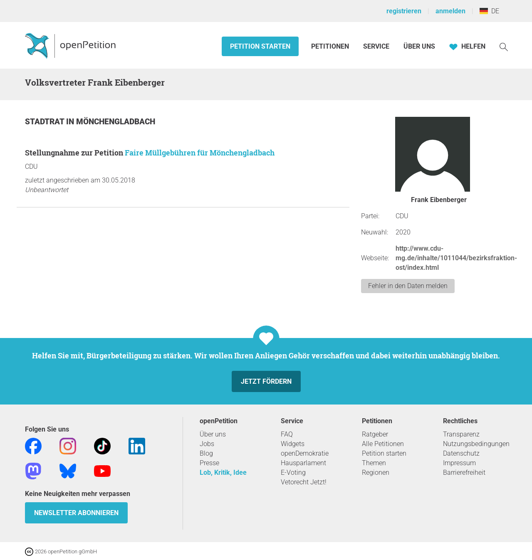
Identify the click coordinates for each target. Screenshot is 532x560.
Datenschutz (461, 453)
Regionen (375, 472)
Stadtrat (45, 121)
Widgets (292, 444)
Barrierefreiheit (464, 472)
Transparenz (461, 434)
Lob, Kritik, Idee (223, 472)
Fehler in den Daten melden (408, 286)
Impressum (459, 463)
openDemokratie (305, 453)
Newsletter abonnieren (76, 513)
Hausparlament (303, 463)
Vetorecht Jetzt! (304, 482)
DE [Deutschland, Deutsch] (489, 11)
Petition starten (260, 46)
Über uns (213, 434)
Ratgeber (375, 434)
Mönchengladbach (115, 121)
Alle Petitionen (383, 444)
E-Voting (293, 472)
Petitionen (331, 46)
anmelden (450, 11)
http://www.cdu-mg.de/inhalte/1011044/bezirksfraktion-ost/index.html (456, 257)
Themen (374, 463)
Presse (209, 463)
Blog (206, 453)
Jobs (207, 444)
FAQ (287, 434)
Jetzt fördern (266, 381)
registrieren (403, 11)
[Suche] (504, 46)
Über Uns (419, 46)
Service (376, 46)
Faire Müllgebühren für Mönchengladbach (200, 153)
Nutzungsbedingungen (476, 444)
